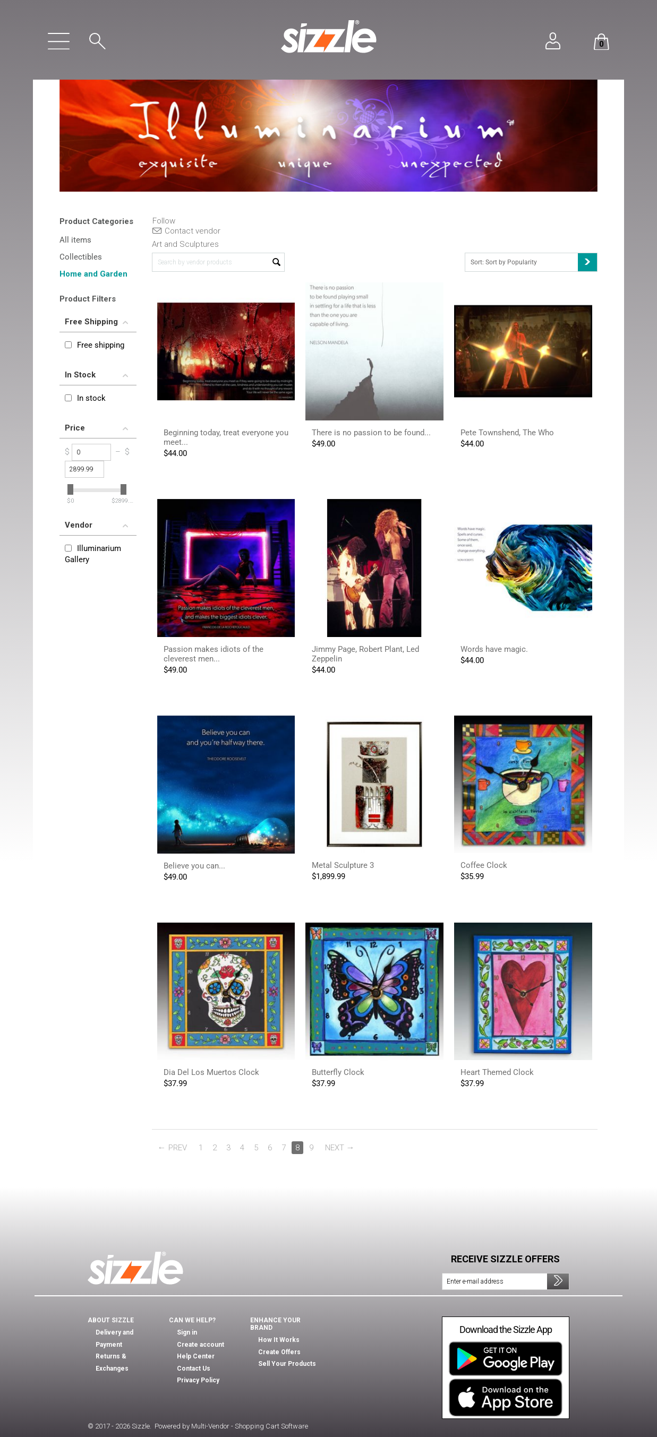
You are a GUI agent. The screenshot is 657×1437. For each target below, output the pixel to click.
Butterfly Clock (338, 1072)
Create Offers (279, 1352)
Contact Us (193, 1368)
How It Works (279, 1340)
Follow (163, 221)
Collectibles (80, 257)
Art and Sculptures (185, 244)
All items (75, 240)
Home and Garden (93, 274)
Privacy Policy (198, 1380)
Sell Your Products (287, 1363)
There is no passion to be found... (371, 432)
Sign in (187, 1332)
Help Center (196, 1356)
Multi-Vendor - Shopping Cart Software (249, 1426)
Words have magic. (494, 649)
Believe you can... (194, 866)
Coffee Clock (483, 865)
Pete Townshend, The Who (507, 432)
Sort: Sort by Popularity (534, 262)
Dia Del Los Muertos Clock (211, 1072)
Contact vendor (186, 231)
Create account (200, 1344)
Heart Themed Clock (497, 1072)
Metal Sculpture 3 (343, 865)
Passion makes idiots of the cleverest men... (213, 654)
